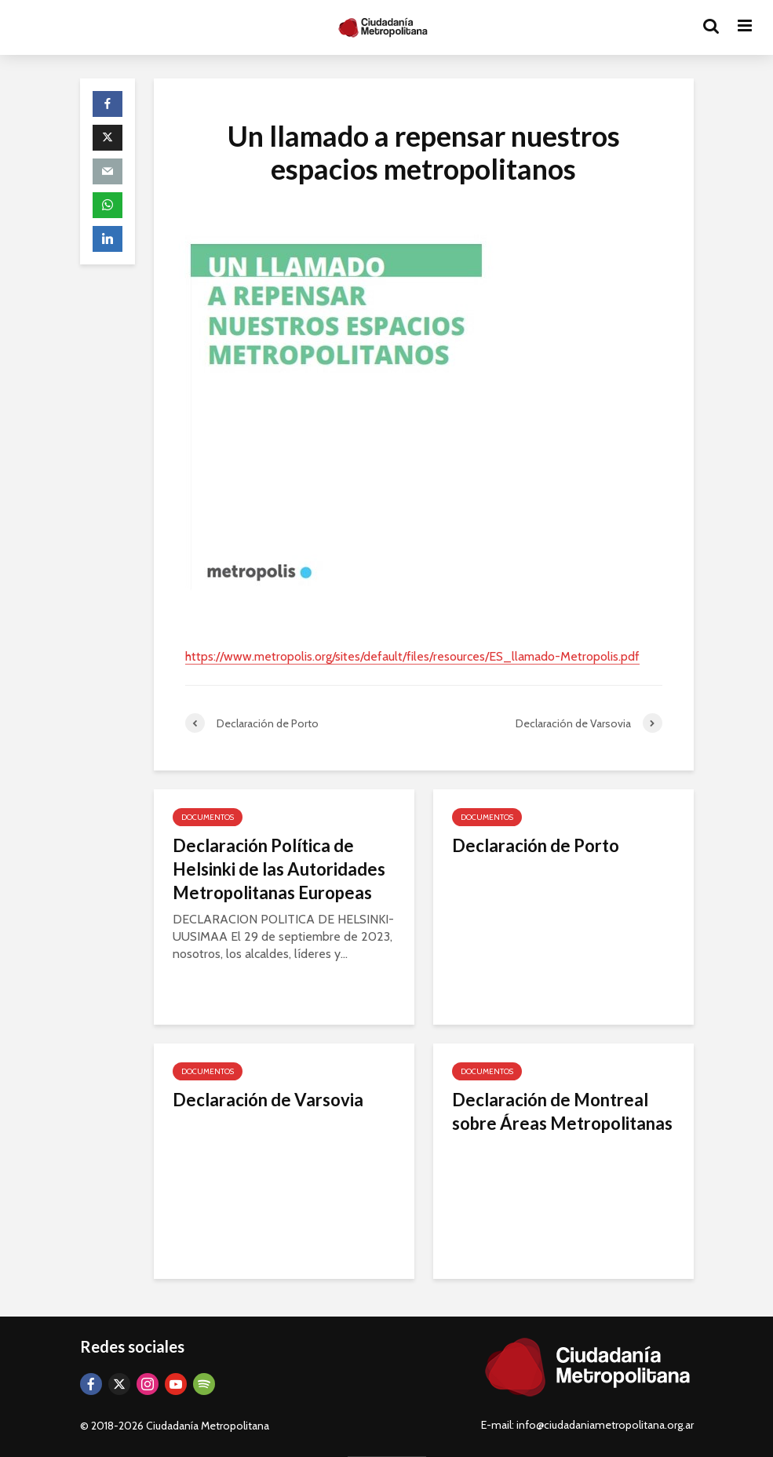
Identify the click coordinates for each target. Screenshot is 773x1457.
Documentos (207, 817)
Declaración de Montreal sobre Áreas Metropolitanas (562, 1111)
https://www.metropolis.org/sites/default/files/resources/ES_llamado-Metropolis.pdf (412, 656)
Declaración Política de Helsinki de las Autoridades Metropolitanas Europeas (279, 869)
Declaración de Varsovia (268, 1099)
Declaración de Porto (535, 845)
